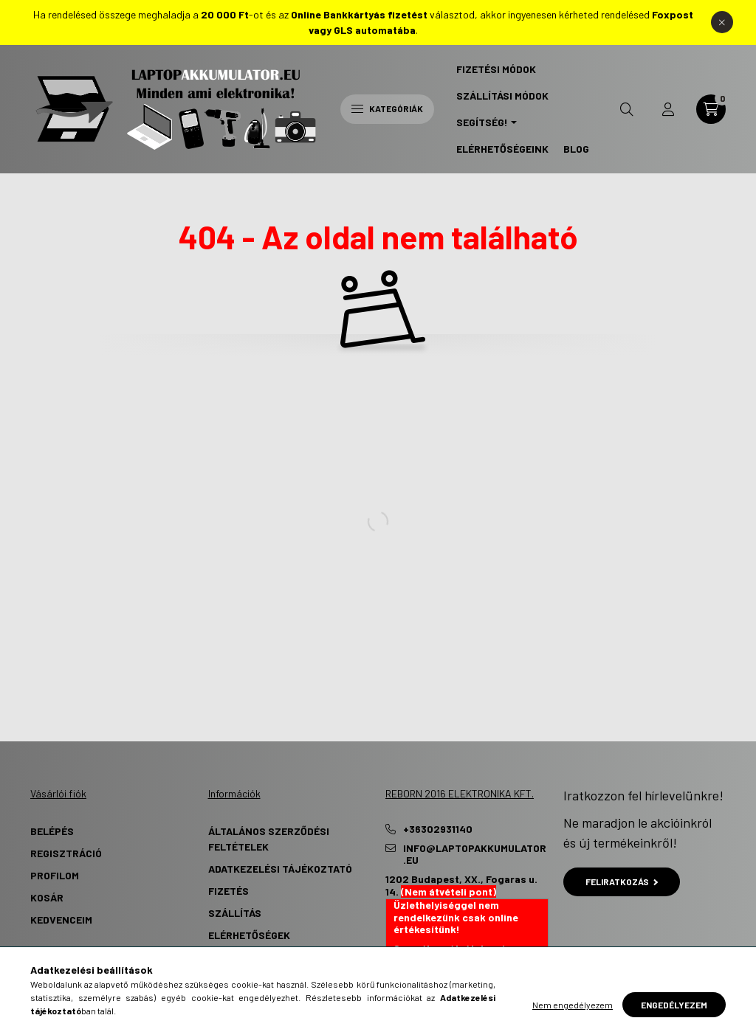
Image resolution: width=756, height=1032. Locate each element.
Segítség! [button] (482, 122)
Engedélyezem (674, 1005)
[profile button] (668, 109)
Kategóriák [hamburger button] (387, 108)
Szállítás (234, 913)
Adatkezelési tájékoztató (280, 868)
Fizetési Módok (496, 69)
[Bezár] (722, 22)
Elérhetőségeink (502, 148)
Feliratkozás (622, 881)
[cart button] (711, 109)
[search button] (627, 109)
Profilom (54, 875)
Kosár (46, 897)
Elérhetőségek (249, 935)
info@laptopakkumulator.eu (474, 854)
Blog (576, 148)
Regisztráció (66, 853)
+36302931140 (437, 829)
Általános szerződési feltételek (268, 839)
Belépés (52, 831)
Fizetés (228, 890)
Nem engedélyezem (572, 1005)
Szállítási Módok (502, 95)
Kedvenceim (61, 919)
